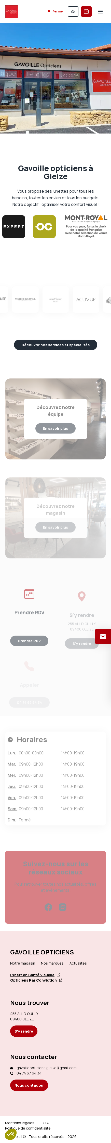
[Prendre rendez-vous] (86, 11)
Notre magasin (22, 963)
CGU (46, 1122)
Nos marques (52, 963)
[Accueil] (11, 11)
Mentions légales (19, 1122)
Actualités (78, 963)
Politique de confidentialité (28, 1128)
